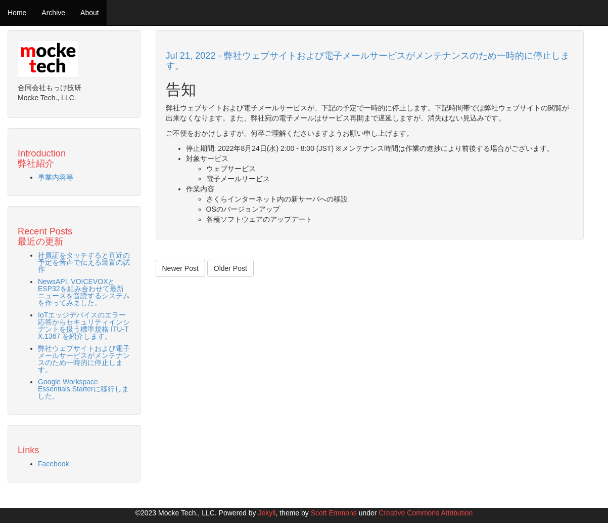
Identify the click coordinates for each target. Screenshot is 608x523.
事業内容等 (55, 177)
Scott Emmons (334, 513)
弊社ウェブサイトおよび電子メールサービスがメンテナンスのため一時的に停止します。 (84, 359)
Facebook (53, 464)
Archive (53, 13)
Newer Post (180, 268)
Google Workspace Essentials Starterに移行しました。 (83, 389)
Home (17, 13)
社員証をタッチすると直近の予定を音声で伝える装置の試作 (84, 262)
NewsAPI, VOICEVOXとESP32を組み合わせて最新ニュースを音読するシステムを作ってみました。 (84, 292)
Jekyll (266, 513)
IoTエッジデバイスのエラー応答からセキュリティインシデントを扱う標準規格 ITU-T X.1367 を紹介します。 (84, 325)
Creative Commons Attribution (426, 513)
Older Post (230, 268)
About (89, 13)
